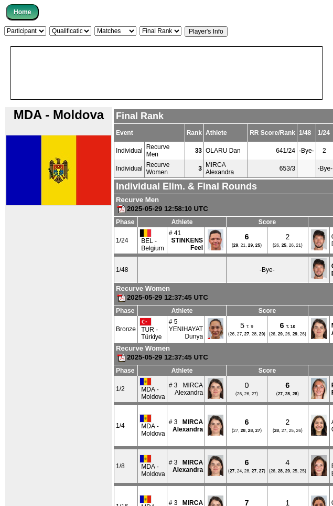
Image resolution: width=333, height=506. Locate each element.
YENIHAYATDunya (186, 332)
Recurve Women (158, 168)
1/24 (122, 240)
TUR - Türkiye (150, 329)
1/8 (120, 466)
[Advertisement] (100, 73)
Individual (129, 150)
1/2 (120, 389)
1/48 (122, 269)
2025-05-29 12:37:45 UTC (162, 297)
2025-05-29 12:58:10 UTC (162, 209)
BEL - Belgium (151, 240)
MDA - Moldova (152, 388)
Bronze (126, 329)
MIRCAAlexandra (189, 389)
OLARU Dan (223, 150)
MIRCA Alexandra (220, 168)
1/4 (120, 425)
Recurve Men (158, 150)
